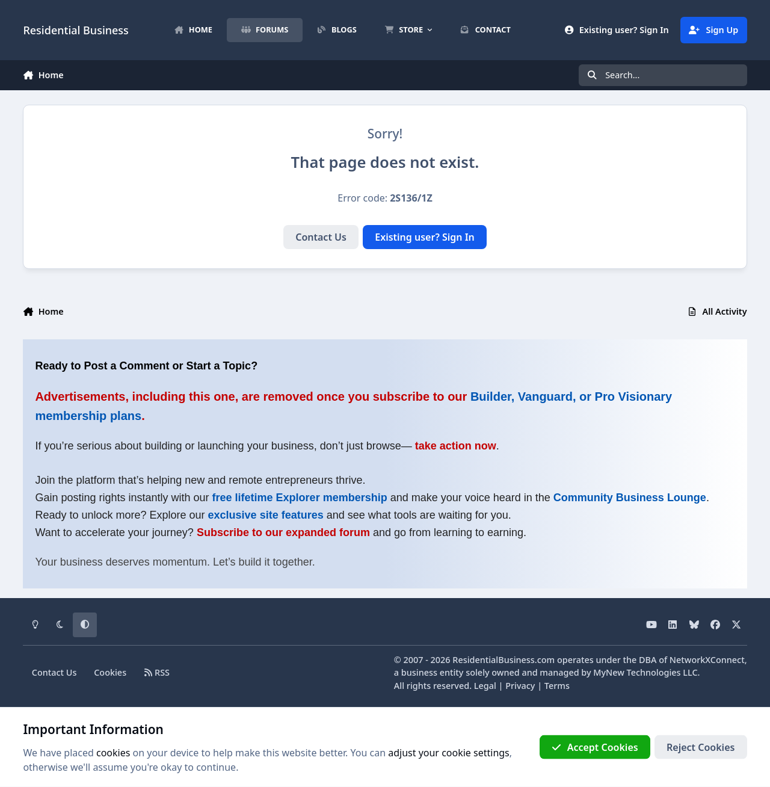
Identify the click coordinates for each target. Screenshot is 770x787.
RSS (157, 672)
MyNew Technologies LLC (645, 672)
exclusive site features (266, 515)
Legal (485, 685)
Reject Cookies (701, 747)
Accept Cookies (595, 747)
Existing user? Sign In (425, 237)
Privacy (520, 685)
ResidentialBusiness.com (503, 659)
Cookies (110, 672)
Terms (557, 685)
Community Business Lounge (629, 498)
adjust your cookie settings (449, 752)
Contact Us (320, 237)
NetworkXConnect (707, 659)
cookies (113, 752)
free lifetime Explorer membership (299, 498)
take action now (455, 446)
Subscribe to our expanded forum (283, 532)
